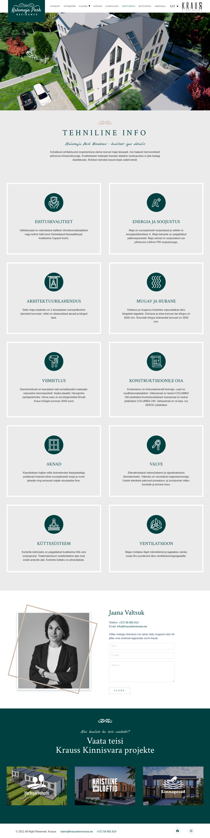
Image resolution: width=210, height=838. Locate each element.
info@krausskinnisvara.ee (132, 626)
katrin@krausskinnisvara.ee (77, 831)
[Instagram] (191, 831)
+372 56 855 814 (128, 622)
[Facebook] (177, 831)
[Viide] (26, 11)
